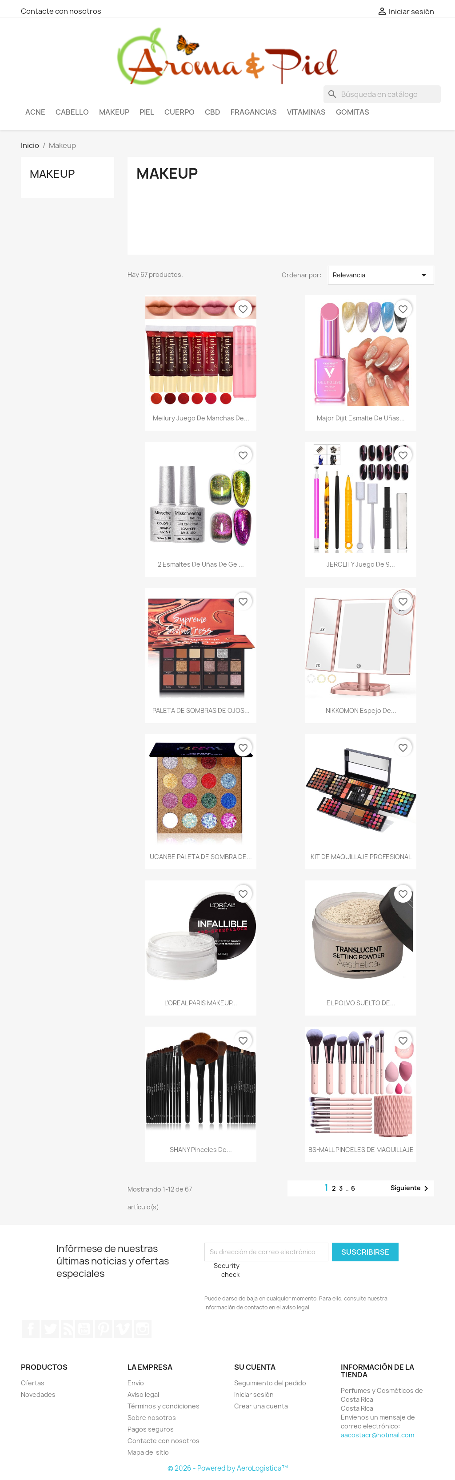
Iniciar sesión (254, 1394)
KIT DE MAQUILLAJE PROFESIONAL (361, 856)
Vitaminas (306, 112)
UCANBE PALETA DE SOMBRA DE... (201, 856)
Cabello (72, 112)
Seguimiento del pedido (270, 1383)
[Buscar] (382, 94)
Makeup (114, 112)
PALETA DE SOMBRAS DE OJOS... (201, 710)
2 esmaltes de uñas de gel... (201, 564)
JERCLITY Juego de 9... (361, 564)
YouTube (84, 1329)
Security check (226, 1270)
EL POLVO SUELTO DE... (361, 1003)
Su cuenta (254, 1367)
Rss (67, 1329)
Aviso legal (143, 1394)
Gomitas (352, 112)
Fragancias (254, 112)
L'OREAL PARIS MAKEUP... (200, 1003)
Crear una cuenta (261, 1406)
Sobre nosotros (152, 1417)
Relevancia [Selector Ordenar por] (381, 275)
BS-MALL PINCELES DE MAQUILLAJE (361, 1149)
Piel (147, 112)
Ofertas (32, 1383)
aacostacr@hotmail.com (377, 1435)
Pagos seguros (151, 1429)
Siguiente (411, 1188)
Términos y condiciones (164, 1406)
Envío (136, 1383)
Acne (35, 112)
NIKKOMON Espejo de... (361, 710)
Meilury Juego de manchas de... (201, 418)
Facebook (31, 1329)
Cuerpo (179, 112)
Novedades (38, 1394)
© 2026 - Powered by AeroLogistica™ (228, 1468)
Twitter (50, 1329)
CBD (212, 112)
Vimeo (123, 1329)
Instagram (143, 1329)
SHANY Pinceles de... (201, 1149)
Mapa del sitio (148, 1452)
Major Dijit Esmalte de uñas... (361, 418)
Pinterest (103, 1329)
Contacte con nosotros (61, 11)
